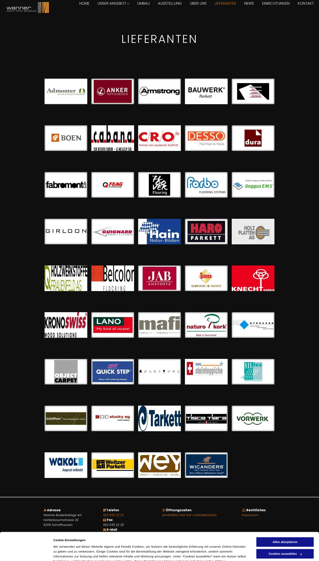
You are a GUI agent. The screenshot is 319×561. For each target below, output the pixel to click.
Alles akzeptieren (285, 517)
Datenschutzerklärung (153, 542)
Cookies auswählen (67, 553)
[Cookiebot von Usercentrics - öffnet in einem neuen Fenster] (26, 553)
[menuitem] (80, 3)
